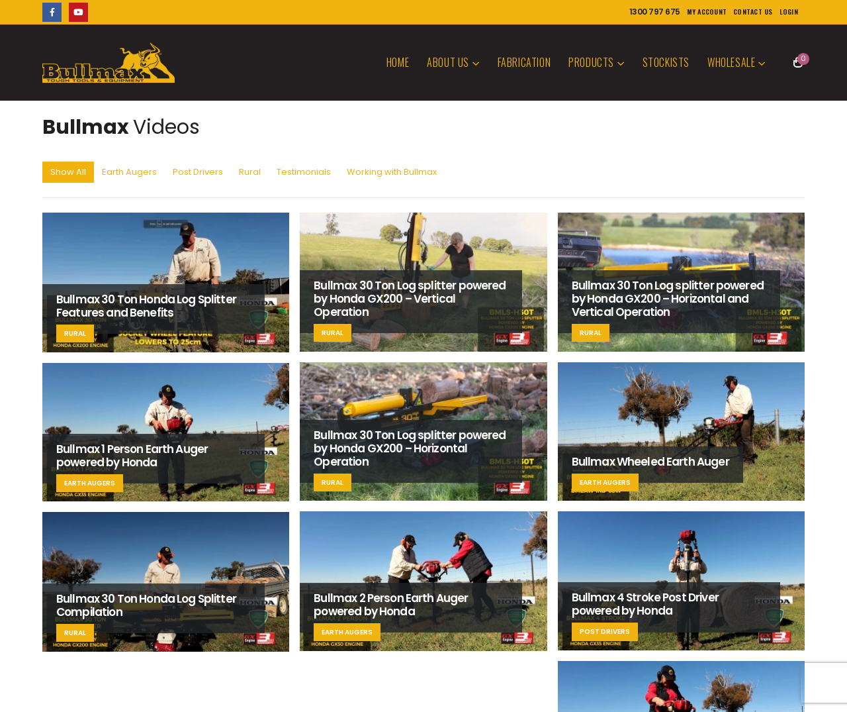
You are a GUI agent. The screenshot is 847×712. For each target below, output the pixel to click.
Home (397, 62)
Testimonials (304, 172)
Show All (68, 172)
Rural (250, 172)
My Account (707, 12)
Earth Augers (129, 172)
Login (789, 12)
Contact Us (753, 12)
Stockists (666, 62)
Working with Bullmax (392, 172)
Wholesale (731, 62)
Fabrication (524, 62)
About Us (448, 62)
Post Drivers (198, 172)
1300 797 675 (654, 11)
